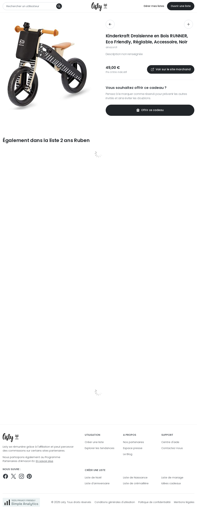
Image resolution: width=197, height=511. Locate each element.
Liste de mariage (172, 477)
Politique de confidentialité (154, 502)
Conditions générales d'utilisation (115, 502)
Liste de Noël (93, 477)
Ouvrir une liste (181, 6)
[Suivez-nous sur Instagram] (21, 476)
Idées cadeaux (171, 483)
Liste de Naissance (135, 477)
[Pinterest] (29, 476)
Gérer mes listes (154, 6)
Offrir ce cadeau (150, 110)
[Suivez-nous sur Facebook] (5, 476)
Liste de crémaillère (136, 483)
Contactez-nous (172, 448)
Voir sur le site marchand (171, 69)
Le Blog (127, 454)
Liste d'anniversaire (97, 483)
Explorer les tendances (99, 448)
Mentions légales (184, 502)
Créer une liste (94, 442)
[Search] (59, 6)
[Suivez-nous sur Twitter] (13, 476)
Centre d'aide (170, 442)
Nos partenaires (133, 442)
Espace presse (132, 448)
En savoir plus (44, 461)
